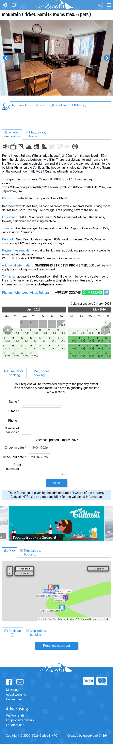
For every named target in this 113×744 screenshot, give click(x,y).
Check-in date (15, 447)
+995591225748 (68, 292)
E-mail (13, 411)
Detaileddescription (12, 134)
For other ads (15, 725)
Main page (13, 690)
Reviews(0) (12, 633)
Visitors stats (15, 715)
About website (16, 694)
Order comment (13, 467)
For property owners (20, 720)
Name (14, 401)
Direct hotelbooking (14, 373)
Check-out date (14, 457)
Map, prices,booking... (35, 134)
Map (9, 550)
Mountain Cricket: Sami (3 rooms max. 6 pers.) (46, 14)
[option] (56, 57)
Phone (13, 420)
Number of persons (12, 430)
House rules (14, 699)
